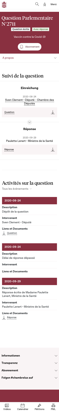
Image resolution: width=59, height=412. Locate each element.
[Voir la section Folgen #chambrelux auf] (56, 377)
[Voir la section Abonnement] (56, 370)
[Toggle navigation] (53, 4)
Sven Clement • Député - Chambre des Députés (29, 101)
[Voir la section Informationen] (56, 355)
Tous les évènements (15, 189)
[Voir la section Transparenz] (56, 363)
